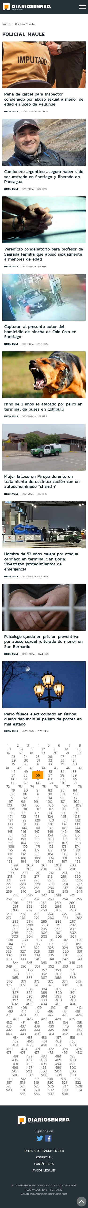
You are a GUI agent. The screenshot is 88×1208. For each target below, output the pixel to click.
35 (13, 764)
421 (36, 1015)
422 (51, 1015)
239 (9, 891)
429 (72, 1018)
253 (51, 898)
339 (23, 958)
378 (36, 985)
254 (65, 898)
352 (51, 966)
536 (37, 1093)
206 (44, 868)
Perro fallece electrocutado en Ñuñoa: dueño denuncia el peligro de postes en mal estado (43, 719)
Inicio (6, 24)
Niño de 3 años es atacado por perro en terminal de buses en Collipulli (43, 406)
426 (30, 1018)
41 (7, 767)
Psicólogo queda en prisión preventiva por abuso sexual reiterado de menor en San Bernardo (43, 641)
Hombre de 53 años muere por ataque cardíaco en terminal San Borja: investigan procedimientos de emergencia (41, 561)
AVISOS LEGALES (44, 1170)
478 (50, 1052)
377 (22, 985)
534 (79, 1089)
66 (13, 782)
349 (9, 966)
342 (65, 958)
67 (26, 782)
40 (75, 764)
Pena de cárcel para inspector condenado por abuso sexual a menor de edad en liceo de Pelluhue (44, 99)
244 (79, 891)
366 (30, 977)
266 (15, 910)
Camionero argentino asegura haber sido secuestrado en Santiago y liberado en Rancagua (43, 177)
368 (58, 977)
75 (44, 786)
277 (8, 917)
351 (37, 966)
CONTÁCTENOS (44, 1164)
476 (23, 1052)
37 (37, 764)
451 (51, 1033)
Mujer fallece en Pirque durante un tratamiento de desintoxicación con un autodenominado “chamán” (42, 481)
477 (36, 1052)
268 (44, 910)
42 (19, 767)
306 (59, 936)
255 (79, 898)
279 (36, 917)
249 (72, 895)
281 (65, 917)
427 (44, 1018)
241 (37, 891)
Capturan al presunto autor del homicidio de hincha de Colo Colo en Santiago (40, 332)
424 (79, 1015)
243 (65, 891)
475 (8, 1052)
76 (56, 786)
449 (23, 1033)
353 (65, 966)
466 (44, 1044)
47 (80, 767)
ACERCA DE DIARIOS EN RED (44, 1151)
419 (8, 1015)
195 (37, 861)
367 (44, 977)
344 (16, 962)
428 (58, 1018)
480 (79, 1052)
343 (79, 958)
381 (79, 985)
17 (20, 752)
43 (31, 767)
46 (68, 767)
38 (50, 764)
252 (37, 898)
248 (58, 895)
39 (62, 764)
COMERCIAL (44, 1157)
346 (44, 962)
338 (9, 958)
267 (29, 910)
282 (79, 917)
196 (51, 861)
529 (9, 1089)
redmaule (11, 111)
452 (65, 1033)
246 (30, 895)
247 (44, 895)
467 (58, 1044)
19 (43, 752)
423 (65, 1015)
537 (51, 1093)
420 (23, 1015)
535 (23, 1093)
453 (79, 1033)
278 (22, 917)
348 (72, 962)
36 (25, 764)
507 (30, 1074)
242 (51, 891)
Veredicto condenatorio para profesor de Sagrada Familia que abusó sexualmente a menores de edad (43, 254)
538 (65, 1093)
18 (31, 752)
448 (9, 1033)
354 (79, 966)
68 (38, 782)
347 (58, 962)
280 (51, 917)
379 (51, 985)
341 (51, 958)
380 (65, 985)
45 (56, 767)
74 (32, 786)
